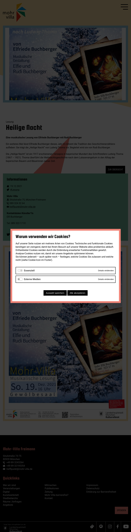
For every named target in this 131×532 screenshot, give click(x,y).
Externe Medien (32, 279)
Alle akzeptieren (77, 293)
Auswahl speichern (55, 293)
